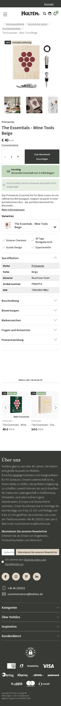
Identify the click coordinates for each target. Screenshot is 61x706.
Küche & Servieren (37, 23)
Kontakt (49, 4)
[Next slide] (52, 105)
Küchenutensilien (11, 28)
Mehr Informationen (13, 209)
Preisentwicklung (10, 145)
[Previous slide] (9, 105)
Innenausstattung (15, 23)
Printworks (8, 121)
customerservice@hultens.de (32, 523)
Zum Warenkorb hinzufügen (42, 156)
